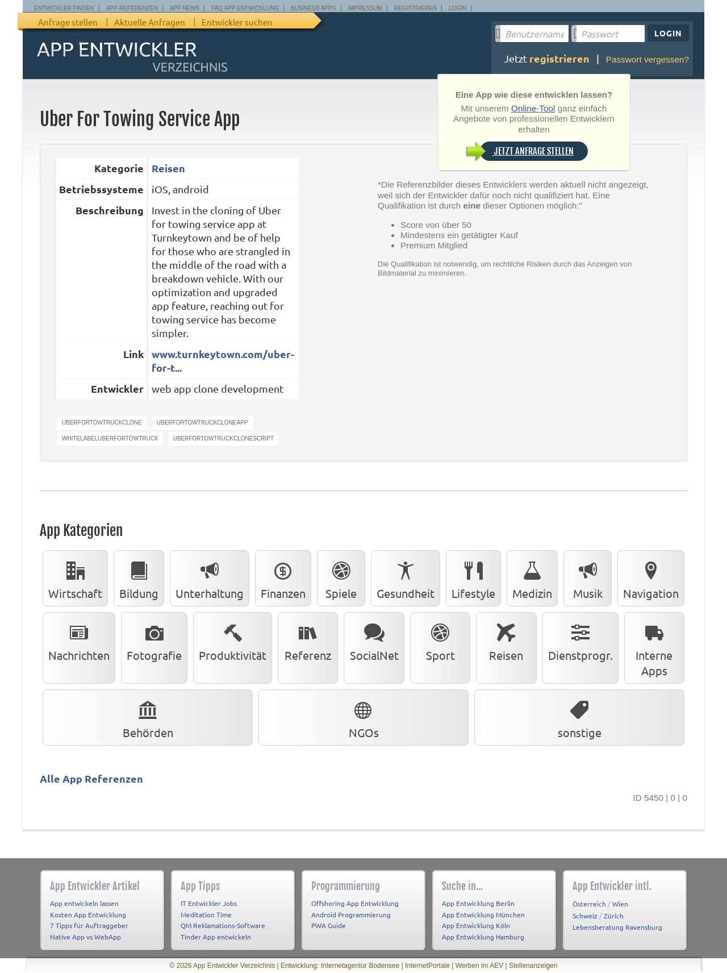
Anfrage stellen (68, 21)
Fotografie (154, 640)
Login (457, 8)
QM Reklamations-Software (223, 925)
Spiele (341, 578)
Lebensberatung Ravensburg (617, 927)
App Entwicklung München (483, 914)
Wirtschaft (75, 578)
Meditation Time (206, 914)
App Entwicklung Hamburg (483, 936)
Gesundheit (405, 578)
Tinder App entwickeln (216, 936)
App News (185, 8)
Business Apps (313, 8)
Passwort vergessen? (647, 59)
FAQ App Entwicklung (245, 8)
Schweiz (585, 915)
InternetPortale (427, 966)
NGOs (364, 717)
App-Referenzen (132, 8)
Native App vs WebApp (85, 936)
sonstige (579, 717)
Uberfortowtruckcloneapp (202, 422)
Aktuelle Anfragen (149, 21)
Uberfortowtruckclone (102, 422)
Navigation (651, 578)
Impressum (365, 8)
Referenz (308, 640)
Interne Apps (654, 647)
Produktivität (232, 640)
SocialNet (374, 640)
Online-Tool (533, 108)
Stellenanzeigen (533, 966)
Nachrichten (79, 640)
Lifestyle (473, 578)
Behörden (148, 717)
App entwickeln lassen (84, 903)
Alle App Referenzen (91, 778)
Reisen (168, 167)
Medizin (532, 578)
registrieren (559, 58)
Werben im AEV (479, 966)
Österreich (589, 903)
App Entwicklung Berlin (478, 903)
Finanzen (283, 578)
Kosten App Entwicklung (88, 914)
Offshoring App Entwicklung (355, 903)
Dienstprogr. (580, 640)
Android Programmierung (351, 914)
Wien (620, 903)
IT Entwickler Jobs (209, 903)
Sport (440, 640)
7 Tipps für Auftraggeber (89, 925)
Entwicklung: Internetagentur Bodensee (340, 966)
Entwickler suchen (237, 21)
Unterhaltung (210, 578)
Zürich (614, 915)
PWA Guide (328, 925)
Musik (588, 578)
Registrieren (415, 8)
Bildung (138, 578)
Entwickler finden (64, 8)
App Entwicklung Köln (476, 925)
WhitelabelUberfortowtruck (110, 438)
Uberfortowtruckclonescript (223, 438)
